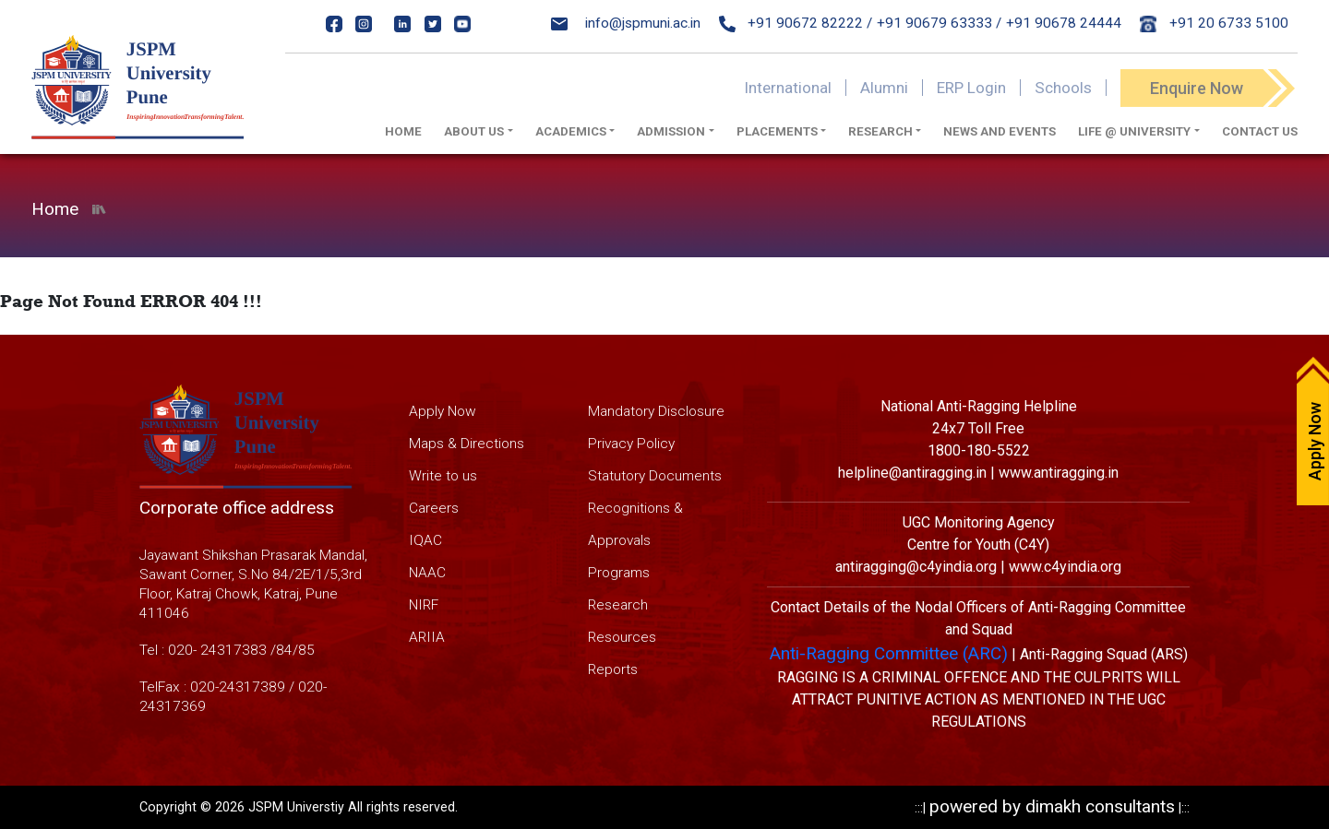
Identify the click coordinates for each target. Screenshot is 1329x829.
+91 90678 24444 (1063, 23)
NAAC (427, 572)
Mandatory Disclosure (656, 411)
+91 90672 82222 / (796, 23)
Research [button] (880, 131)
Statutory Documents (655, 476)
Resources (622, 637)
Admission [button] (671, 131)
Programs (619, 572)
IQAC (425, 540)
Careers (434, 508)
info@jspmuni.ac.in (625, 23)
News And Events (999, 131)
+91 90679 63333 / (939, 23)
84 (284, 650)
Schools (1063, 87)
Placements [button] (777, 131)
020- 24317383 (217, 650)
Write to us (443, 476)
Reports (613, 669)
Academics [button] (570, 131)
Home (403, 131)
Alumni (884, 87)
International (788, 87)
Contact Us (1260, 131)
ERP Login (971, 87)
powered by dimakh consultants (1052, 806)
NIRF (423, 605)
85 (306, 650)
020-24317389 (237, 687)
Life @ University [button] (1134, 131)
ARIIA (427, 637)
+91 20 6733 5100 (1214, 23)
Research (618, 605)
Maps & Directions (466, 443)
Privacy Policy (631, 443)
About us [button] (474, 131)
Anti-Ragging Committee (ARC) (889, 653)
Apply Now (442, 411)
